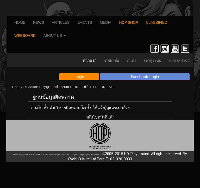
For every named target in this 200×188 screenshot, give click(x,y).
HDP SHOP (128, 22)
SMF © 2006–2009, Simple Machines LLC (54, 154)
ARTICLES (61, 22)
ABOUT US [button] (54, 35)
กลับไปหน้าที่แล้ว (100, 117)
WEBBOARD (25, 35)
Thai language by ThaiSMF (87, 154)
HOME (19, 22)
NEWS (38, 22)
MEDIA (105, 22)
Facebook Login (145, 76)
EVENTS (84, 22)
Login (79, 76)
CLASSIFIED (156, 22)
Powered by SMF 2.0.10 (23, 154)
